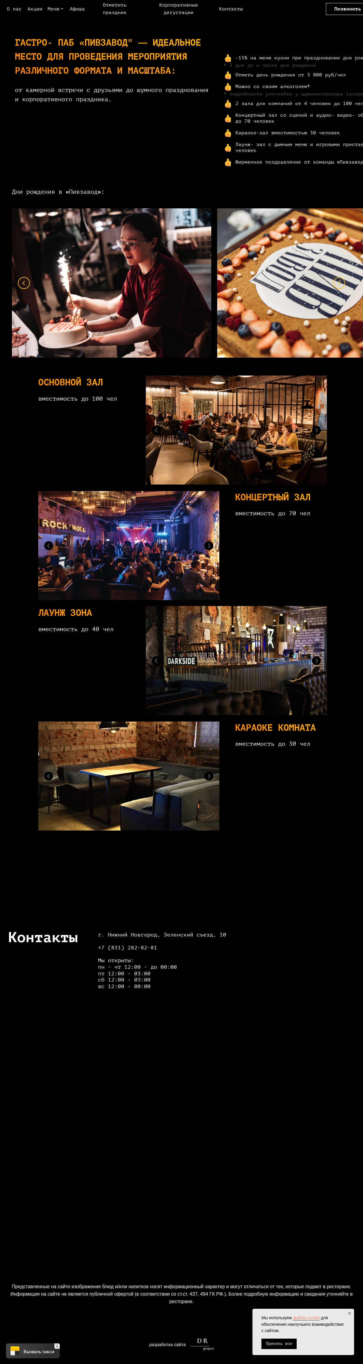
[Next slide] (339, 283)
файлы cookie (306, 1317)
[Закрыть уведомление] (350, 1313)
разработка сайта (167, 1344)
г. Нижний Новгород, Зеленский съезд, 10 (162, 935)
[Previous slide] (24, 283)
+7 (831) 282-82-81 (127, 948)
